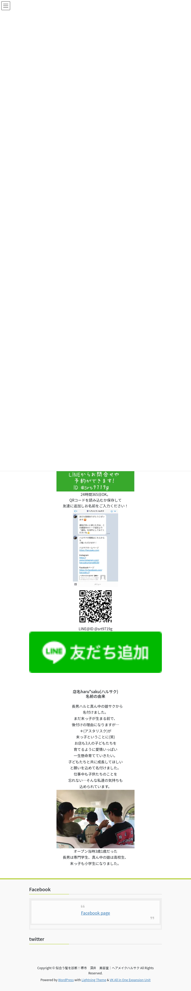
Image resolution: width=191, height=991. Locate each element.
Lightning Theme (93, 979)
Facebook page (95, 913)
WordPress (66, 979)
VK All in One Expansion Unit (130, 979)
